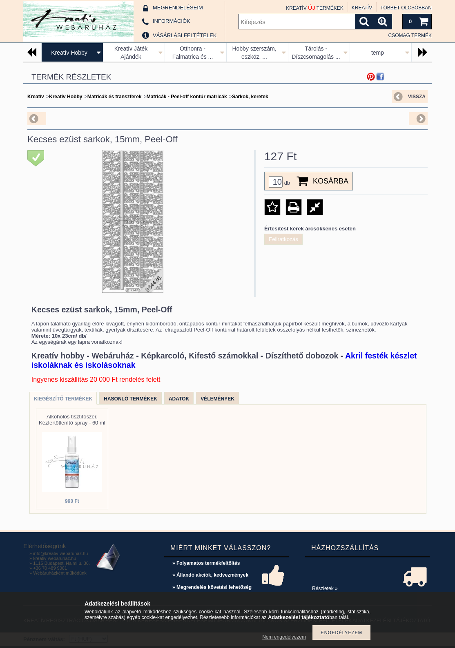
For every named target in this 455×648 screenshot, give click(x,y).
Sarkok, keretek (250, 97)
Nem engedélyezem (284, 637)
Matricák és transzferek (114, 97)
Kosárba (330, 181)
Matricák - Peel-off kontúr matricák (187, 97)
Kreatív (35, 97)
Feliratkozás (283, 239)
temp (377, 52)
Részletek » (325, 588)
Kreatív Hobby (69, 52)
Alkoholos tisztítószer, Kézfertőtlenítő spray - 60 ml (72, 420)
